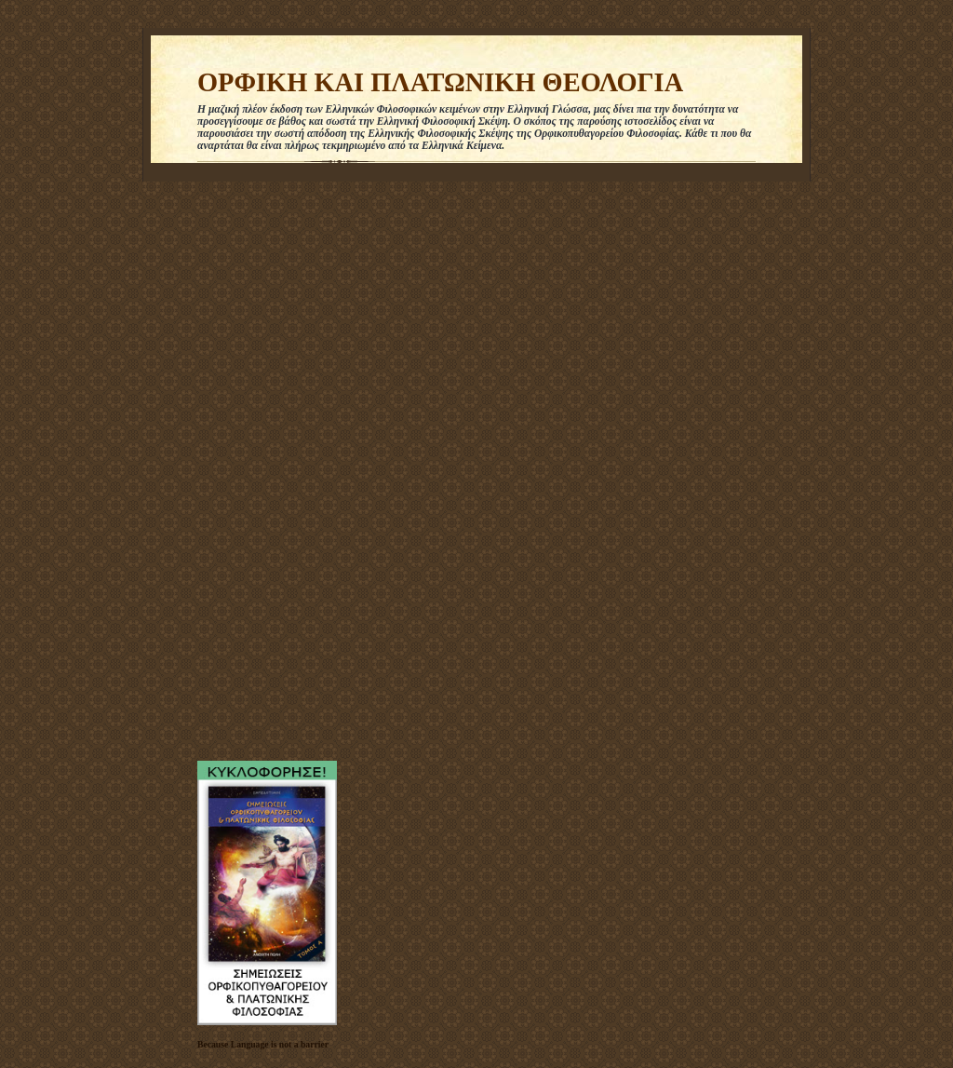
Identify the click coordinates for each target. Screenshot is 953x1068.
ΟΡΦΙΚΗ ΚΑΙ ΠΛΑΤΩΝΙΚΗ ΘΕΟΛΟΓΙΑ (440, 82)
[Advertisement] (253, 466)
